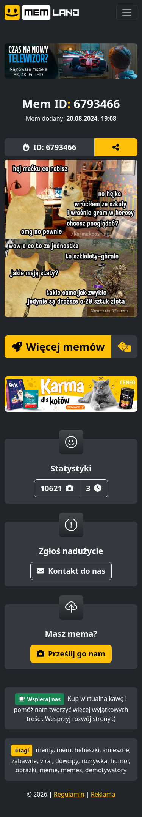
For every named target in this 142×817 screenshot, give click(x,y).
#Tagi (22, 750)
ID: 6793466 (49, 147)
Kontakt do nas (71, 571)
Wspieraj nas (40, 699)
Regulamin (69, 794)
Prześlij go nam (71, 654)
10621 (57, 488)
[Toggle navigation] (126, 12)
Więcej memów (58, 346)
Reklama (103, 794)
